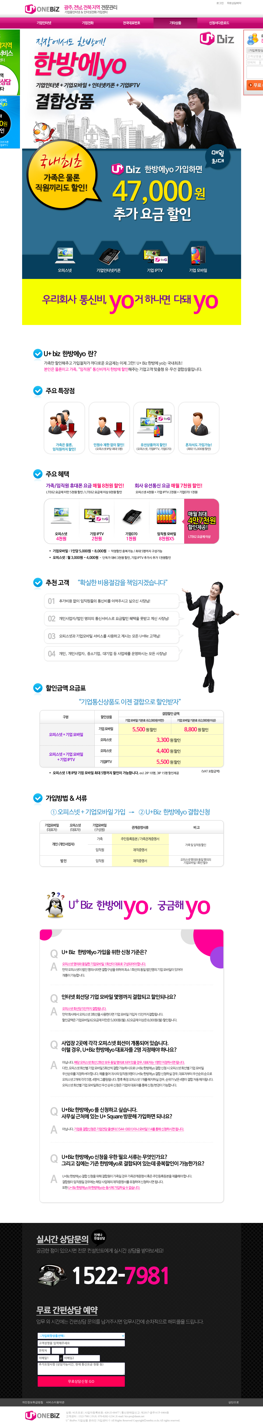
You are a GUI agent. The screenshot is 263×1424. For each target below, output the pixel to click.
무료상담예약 (234, 3)
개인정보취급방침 (32, 1402)
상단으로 (233, 1402)
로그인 (219, 3)
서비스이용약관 (55, 1402)
